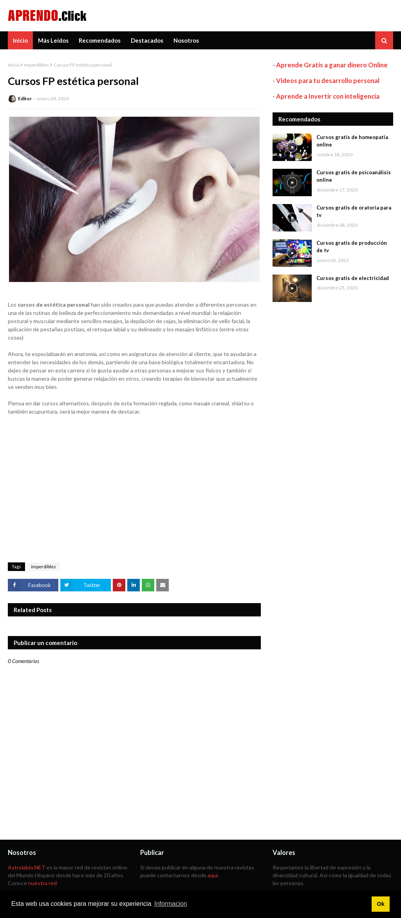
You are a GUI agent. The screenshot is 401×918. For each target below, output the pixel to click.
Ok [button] (380, 904)
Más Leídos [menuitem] (53, 40)
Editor (25, 98)
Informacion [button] (170, 903)
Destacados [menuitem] (147, 40)
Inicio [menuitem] (20, 40)
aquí (213, 875)
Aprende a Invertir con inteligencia (327, 96)
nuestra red (42, 883)
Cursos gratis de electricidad (352, 278)
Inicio (13, 65)
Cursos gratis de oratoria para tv (353, 211)
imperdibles (36, 65)
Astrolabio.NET (26, 867)
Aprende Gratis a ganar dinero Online (332, 65)
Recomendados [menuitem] (100, 40)
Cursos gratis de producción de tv (351, 247)
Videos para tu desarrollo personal (327, 80)
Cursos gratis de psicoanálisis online (353, 176)
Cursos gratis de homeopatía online (352, 141)
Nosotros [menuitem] (186, 40)
